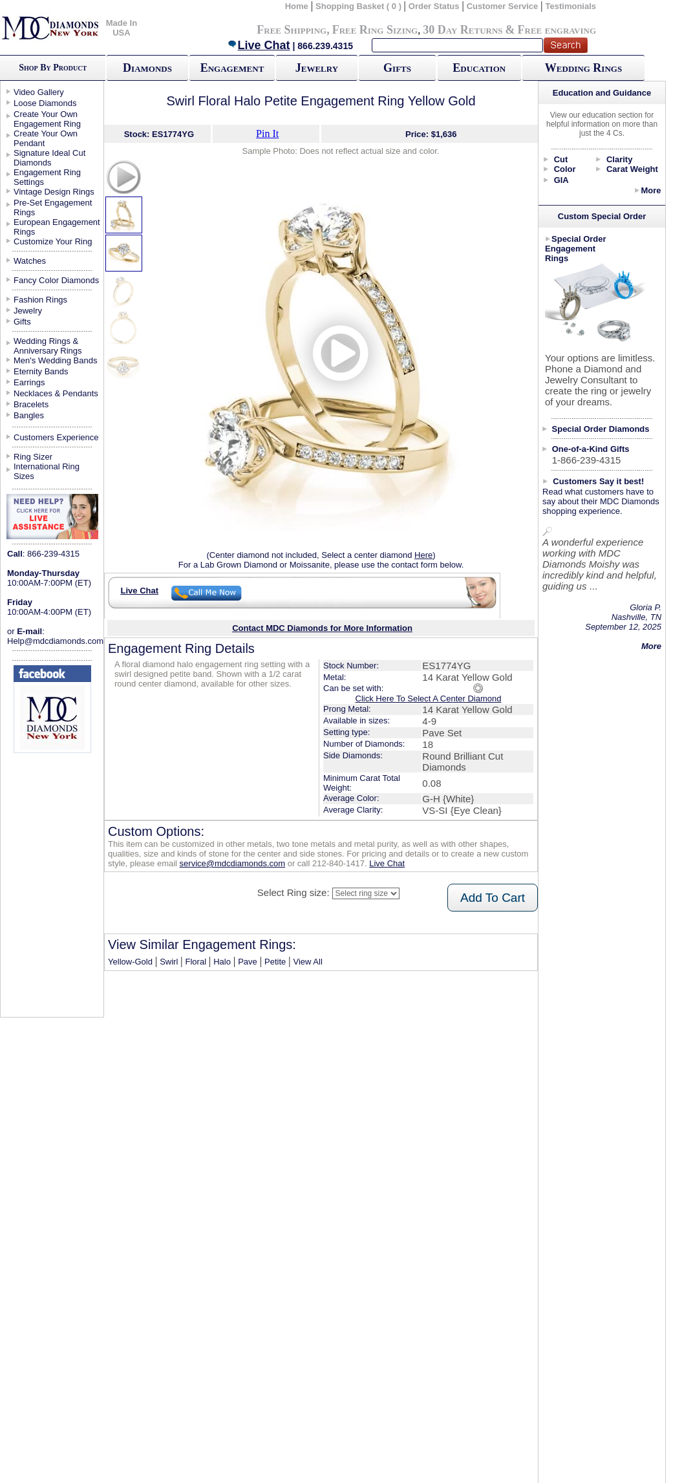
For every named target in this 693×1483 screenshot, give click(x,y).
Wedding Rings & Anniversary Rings (48, 346)
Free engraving (557, 29)
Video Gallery (39, 92)
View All (307, 961)
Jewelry (316, 67)
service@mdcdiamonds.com (232, 863)
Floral (196, 961)
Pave (247, 961)
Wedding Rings (583, 67)
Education (479, 67)
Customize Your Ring (53, 241)
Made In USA (121, 27)
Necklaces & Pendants (56, 393)
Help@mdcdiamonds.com (55, 641)
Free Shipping (291, 29)
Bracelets (31, 404)
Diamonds (147, 67)
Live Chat (258, 45)
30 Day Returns (462, 29)
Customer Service (502, 6)
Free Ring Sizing (375, 29)
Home (296, 6)
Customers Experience (56, 437)
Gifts (397, 67)
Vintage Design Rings (54, 192)
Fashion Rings (40, 299)
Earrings (29, 382)
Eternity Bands (41, 371)
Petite (275, 961)
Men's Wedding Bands (55, 360)
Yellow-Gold (130, 961)
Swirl (169, 961)
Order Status (434, 6)
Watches (30, 261)
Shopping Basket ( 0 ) (359, 6)
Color (565, 169)
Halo (222, 961)
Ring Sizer (33, 457)
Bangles (29, 415)
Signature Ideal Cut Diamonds (49, 157)
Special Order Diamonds (601, 429)
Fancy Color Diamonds (56, 280)
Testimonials (571, 6)
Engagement (232, 67)
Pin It (267, 133)
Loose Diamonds (45, 103)
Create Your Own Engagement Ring (47, 119)
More (651, 190)
